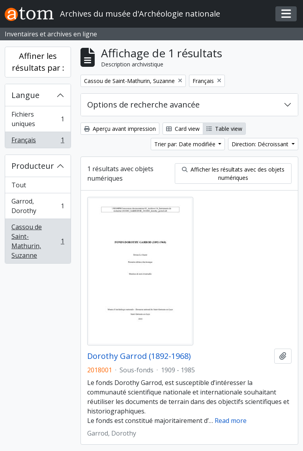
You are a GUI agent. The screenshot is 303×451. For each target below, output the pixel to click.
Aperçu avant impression (120, 128)
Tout (18, 185)
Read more (231, 420)
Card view (183, 128)
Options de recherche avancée (143, 104)
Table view (224, 128)
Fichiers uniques (37, 119)
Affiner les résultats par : (38, 62)
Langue (25, 95)
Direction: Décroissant (261, 144)
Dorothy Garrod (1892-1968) (139, 356)
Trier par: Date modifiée (185, 144)
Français (37, 141)
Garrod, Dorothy (37, 206)
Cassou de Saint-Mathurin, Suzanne (37, 241)
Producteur (32, 165)
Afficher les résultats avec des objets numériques (233, 173)
